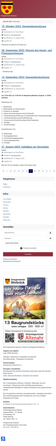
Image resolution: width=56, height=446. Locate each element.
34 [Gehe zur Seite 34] (19, 171)
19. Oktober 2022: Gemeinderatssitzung (23, 26)
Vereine (5, 208)
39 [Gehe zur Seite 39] (39, 171)
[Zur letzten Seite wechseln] (54, 171)
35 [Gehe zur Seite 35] (23, 171)
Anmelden (28, 254)
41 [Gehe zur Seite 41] (47, 171)
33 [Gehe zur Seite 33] (15, 171)
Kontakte (6, 217)
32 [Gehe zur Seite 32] (10, 171)
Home (5, 184)
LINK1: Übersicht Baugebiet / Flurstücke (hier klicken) (20, 375)
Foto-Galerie (7, 199)
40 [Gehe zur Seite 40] (43, 171)
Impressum (7, 187)
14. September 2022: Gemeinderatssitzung (25, 77)
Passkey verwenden (28, 248)
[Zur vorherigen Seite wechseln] (7, 171)
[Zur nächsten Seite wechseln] (50, 171)
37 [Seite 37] (31, 171)
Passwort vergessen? (10, 259)
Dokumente (7, 202)
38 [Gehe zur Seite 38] (35, 171)
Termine (6, 205)
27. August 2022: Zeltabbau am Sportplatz (25, 146)
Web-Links (6, 220)
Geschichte (7, 214)
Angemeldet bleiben (12, 243)
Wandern (6, 211)
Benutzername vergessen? (12, 261)
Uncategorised (15, 35)
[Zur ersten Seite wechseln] (3, 171)
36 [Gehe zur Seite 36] (27, 171)
